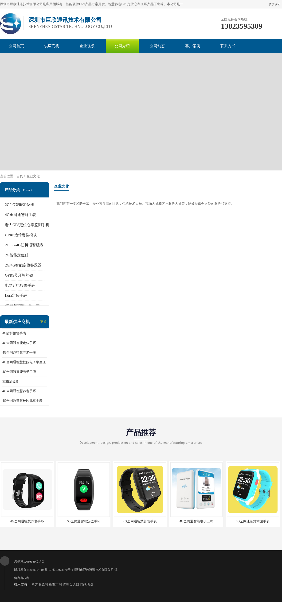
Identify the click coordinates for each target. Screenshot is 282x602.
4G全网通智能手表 (20, 215)
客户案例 (192, 46)
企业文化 (33, 176)
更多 (43, 322)
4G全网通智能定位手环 (19, 343)
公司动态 (157, 46)
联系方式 (227, 46)
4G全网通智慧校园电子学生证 (24, 362)
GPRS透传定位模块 (21, 235)
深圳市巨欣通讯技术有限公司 (94, 569)
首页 (19, 176)
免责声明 (55, 584)
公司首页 (16, 46)
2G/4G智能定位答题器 (23, 265)
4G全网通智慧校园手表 (252, 521)
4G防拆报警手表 (14, 333)
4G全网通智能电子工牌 (19, 372)
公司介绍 (122, 46)
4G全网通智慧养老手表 (19, 352)
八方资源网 (39, 584)
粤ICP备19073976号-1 (58, 569)
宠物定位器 (10, 381)
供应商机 (51, 46)
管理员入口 (71, 584)
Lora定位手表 (16, 295)
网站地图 (86, 584)
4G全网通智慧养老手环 (19, 391)
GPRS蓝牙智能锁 (19, 275)
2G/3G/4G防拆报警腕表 (24, 245)
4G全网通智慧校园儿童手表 (22, 400)
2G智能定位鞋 (16, 255)
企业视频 (86, 46)
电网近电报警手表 (20, 285)
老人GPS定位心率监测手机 (27, 225)
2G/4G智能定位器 (19, 205)
